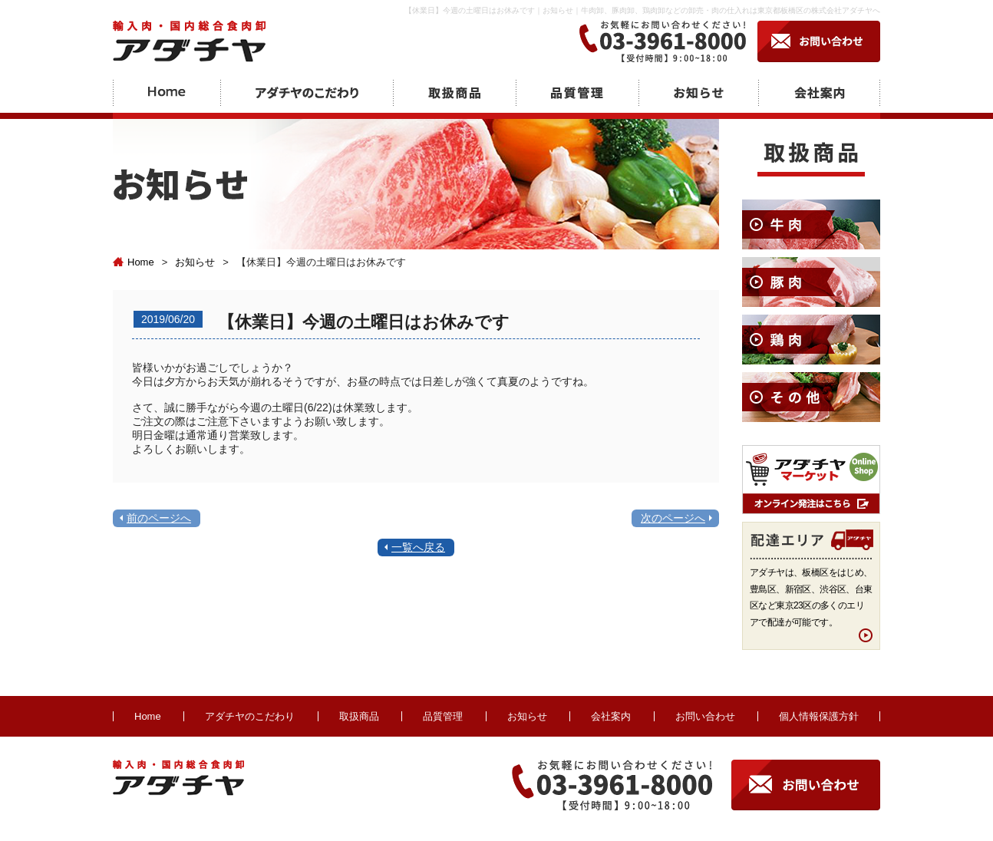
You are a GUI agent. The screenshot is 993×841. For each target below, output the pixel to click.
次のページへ (673, 518)
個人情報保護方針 (819, 716)
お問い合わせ (705, 716)
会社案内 (611, 716)
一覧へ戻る (418, 547)
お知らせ (195, 262)
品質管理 (443, 716)
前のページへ (159, 518)
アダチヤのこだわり (250, 716)
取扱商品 (359, 716)
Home (133, 262)
